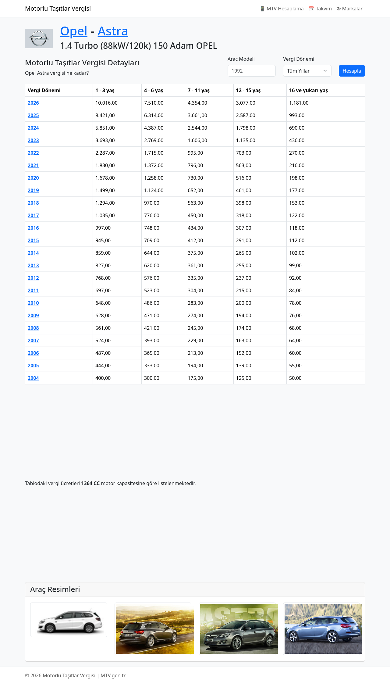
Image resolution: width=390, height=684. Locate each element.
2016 (33, 228)
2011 (33, 290)
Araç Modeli (241, 59)
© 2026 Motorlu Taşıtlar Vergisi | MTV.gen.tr (75, 675)
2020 (33, 178)
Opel (73, 30)
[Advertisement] (195, 432)
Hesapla (352, 70)
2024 (33, 127)
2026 (33, 102)
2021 (33, 165)
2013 (33, 265)
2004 (33, 378)
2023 (33, 140)
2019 (33, 190)
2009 (33, 315)
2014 (33, 253)
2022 (33, 152)
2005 (33, 365)
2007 (33, 340)
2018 (33, 203)
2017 (33, 215)
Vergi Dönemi (298, 59)
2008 (33, 328)
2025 (33, 115)
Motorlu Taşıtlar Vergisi (58, 8)
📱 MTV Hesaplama (281, 8)
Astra (113, 30)
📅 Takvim (320, 8)
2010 (33, 303)
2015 (33, 240)
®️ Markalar (350, 8)
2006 (33, 353)
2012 (33, 278)
